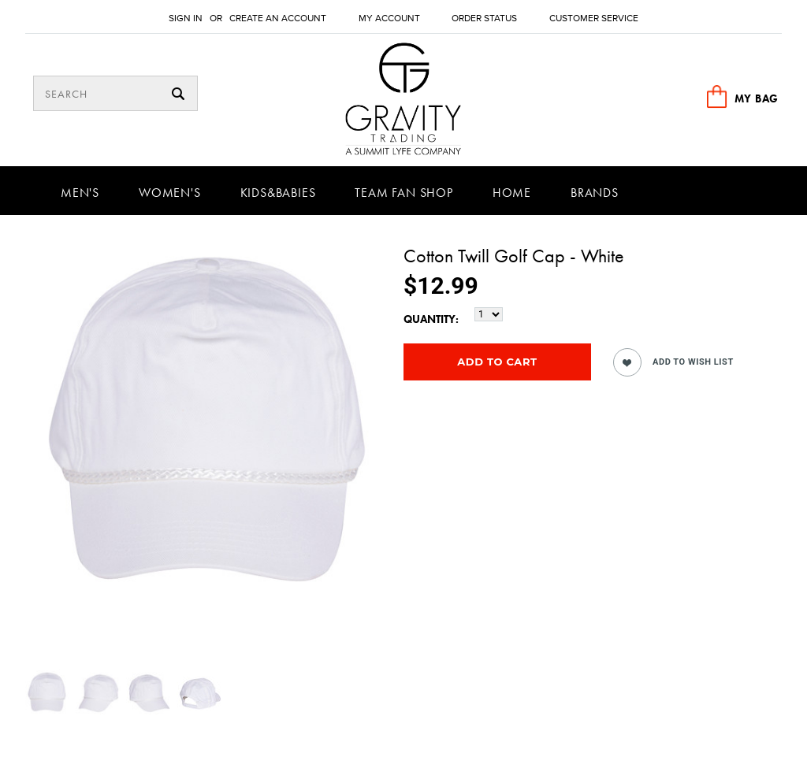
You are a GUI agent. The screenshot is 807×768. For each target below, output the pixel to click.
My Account (389, 18)
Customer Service (593, 18)
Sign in (186, 18)
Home (512, 192)
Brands (595, 192)
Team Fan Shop (403, 192)
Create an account (277, 18)
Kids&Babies (278, 192)
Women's (170, 192)
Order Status (484, 18)
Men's (80, 192)
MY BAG (756, 98)
